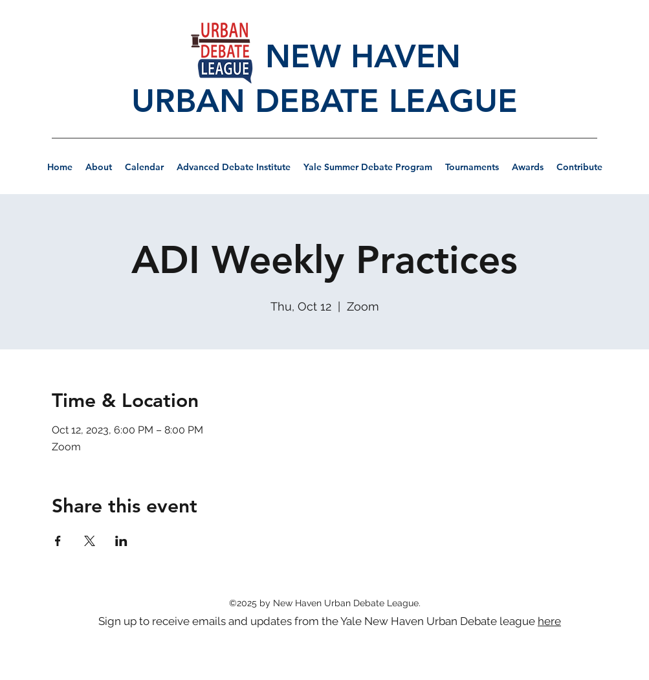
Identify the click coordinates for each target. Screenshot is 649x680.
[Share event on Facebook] (58, 541)
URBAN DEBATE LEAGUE (324, 101)
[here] (551, 621)
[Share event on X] (89, 541)
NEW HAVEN (324, 56)
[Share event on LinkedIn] (121, 541)
